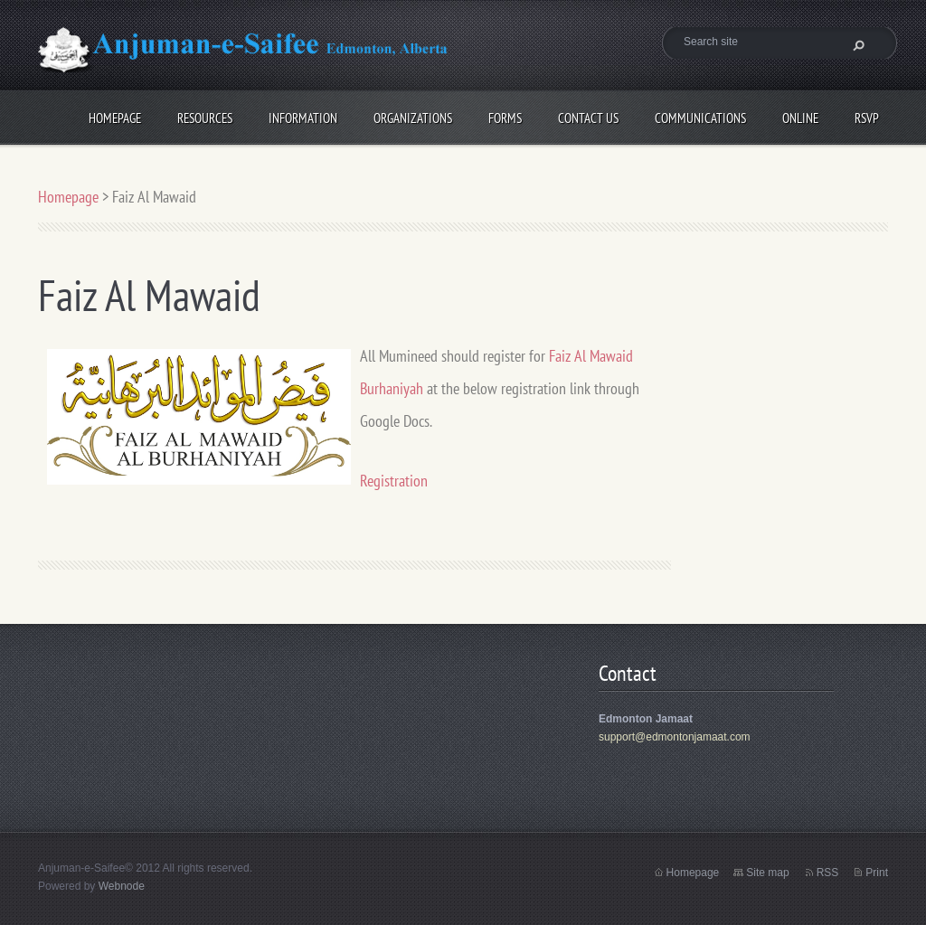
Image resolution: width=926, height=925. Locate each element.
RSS (828, 872)
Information (303, 115)
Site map (767, 872)
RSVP (867, 115)
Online (800, 115)
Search (856, 45)
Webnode (122, 886)
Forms (505, 115)
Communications (700, 115)
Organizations (412, 115)
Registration (394, 480)
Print (876, 872)
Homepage (115, 115)
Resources (204, 115)
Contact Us (588, 115)
